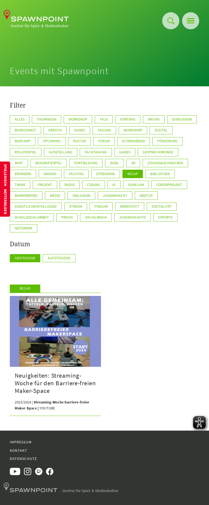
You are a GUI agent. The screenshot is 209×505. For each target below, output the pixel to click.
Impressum (21, 442)
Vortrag (128, 119)
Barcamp (22, 140)
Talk (104, 119)
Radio (69, 184)
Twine (20, 184)
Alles (19, 119)
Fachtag (76, 173)
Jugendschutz (132, 217)
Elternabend (133, 140)
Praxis (67, 217)
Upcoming (52, 140)
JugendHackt (115, 195)
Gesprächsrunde (158, 152)
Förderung (167, 140)
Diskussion (182, 119)
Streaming (105, 173)
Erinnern (23, 173)
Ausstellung (60, 152)
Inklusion (81, 195)
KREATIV (55, 130)
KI (114, 184)
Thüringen (46, 119)
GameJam (136, 184)
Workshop (78, 119)
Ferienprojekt (169, 184)
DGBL (114, 162)
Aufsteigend (59, 257)
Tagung (104, 130)
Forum (104, 140)
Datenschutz (23, 458)
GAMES (79, 130)
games (124, 152)
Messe (55, 195)
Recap (132, 173)
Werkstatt (129, 206)
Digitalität (162, 206)
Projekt (45, 184)
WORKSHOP (133, 130)
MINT (19, 162)
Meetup (146, 195)
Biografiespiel (48, 162)
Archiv (154, 119)
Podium (101, 206)
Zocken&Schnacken (165, 162)
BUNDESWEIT (25, 130)
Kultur (79, 140)
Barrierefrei (26, 195)
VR (133, 162)
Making (50, 173)
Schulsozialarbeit (32, 217)
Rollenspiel (25, 152)
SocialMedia (96, 217)
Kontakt (18, 450)
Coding (93, 184)
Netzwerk (23, 228)
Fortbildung (86, 162)
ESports (165, 217)
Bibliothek (160, 173)
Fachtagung (96, 152)
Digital (161, 130)
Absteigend (25, 257)
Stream (75, 206)
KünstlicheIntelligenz (36, 206)
